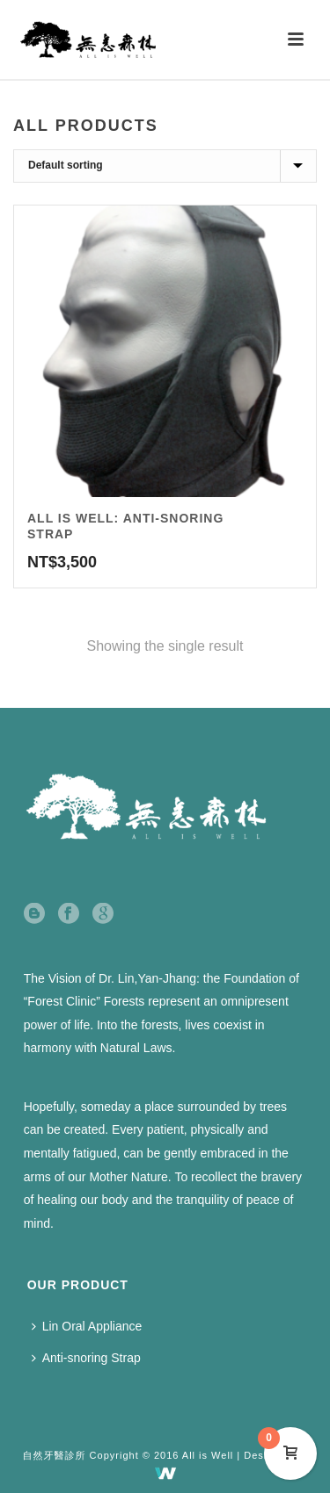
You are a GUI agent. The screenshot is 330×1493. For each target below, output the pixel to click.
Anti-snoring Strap (86, 1358)
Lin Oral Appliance (87, 1326)
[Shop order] (165, 166)
